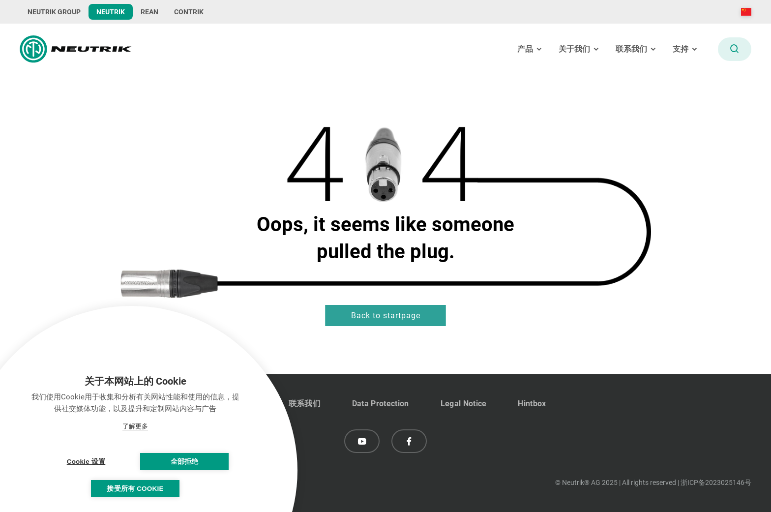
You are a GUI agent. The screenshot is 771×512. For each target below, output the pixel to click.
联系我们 (305, 403)
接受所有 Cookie (135, 488)
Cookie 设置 (86, 461)
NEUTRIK (110, 12)
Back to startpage (385, 315)
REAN (149, 12)
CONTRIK (189, 12)
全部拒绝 (185, 461)
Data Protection (380, 403)
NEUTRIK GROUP (54, 12)
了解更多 (135, 426)
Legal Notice (464, 403)
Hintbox (532, 403)
